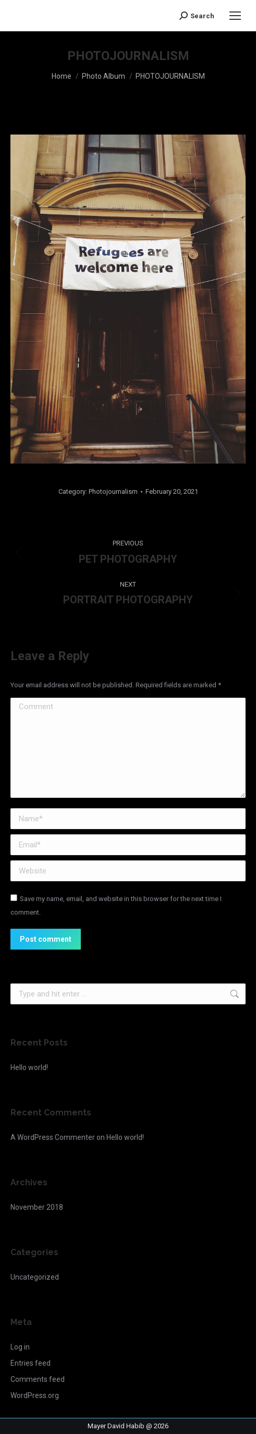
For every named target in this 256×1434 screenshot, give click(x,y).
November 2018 (36, 1207)
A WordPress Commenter (52, 1137)
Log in (20, 1347)
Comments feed (37, 1379)
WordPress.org (34, 1395)
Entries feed (30, 1363)
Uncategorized (34, 1277)
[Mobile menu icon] (235, 15)
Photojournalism (113, 491)
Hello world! (29, 1067)
